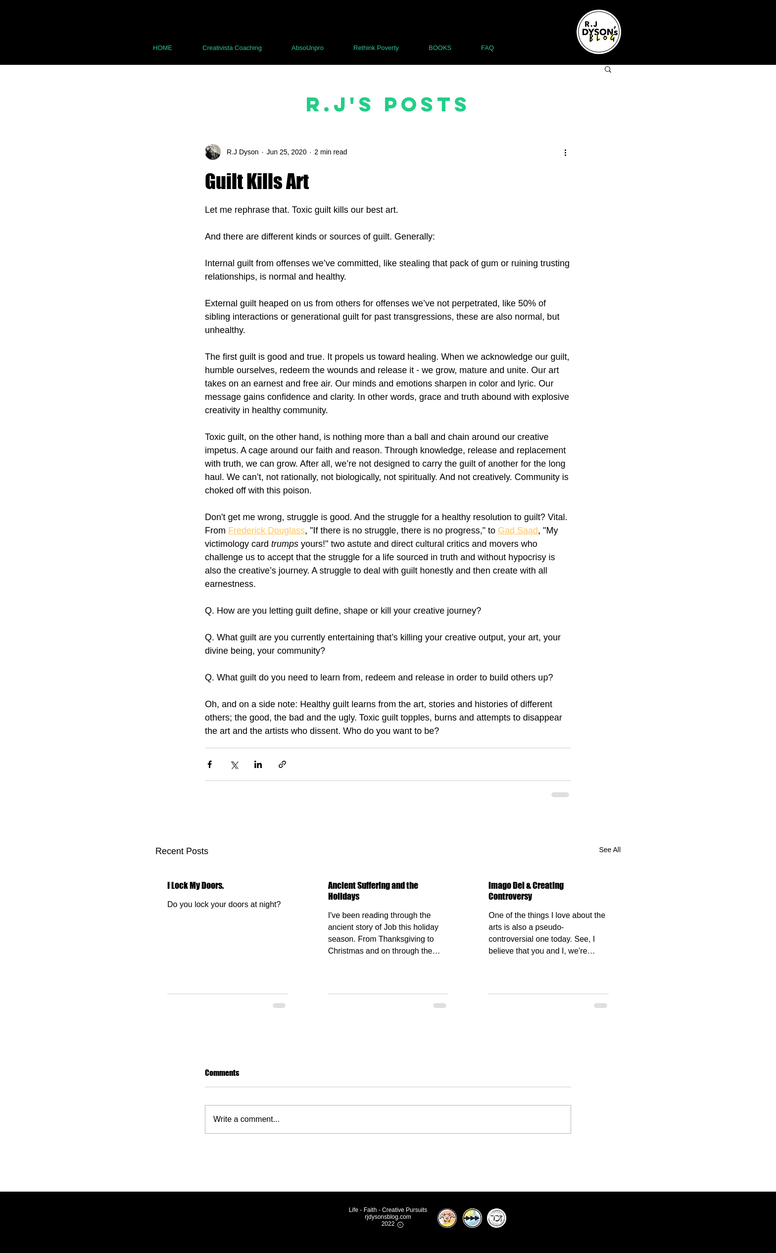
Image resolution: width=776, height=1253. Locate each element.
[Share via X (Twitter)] (234, 764)
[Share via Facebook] (209, 764)
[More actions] (565, 152)
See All (610, 850)
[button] (608, 69)
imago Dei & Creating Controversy (526, 891)
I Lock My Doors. (195, 885)
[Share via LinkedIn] (258, 764)
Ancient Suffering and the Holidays (373, 891)
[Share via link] (282, 764)
